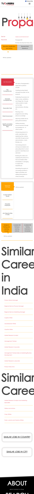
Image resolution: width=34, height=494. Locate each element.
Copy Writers (7, 414)
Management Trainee (10, 341)
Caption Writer (8, 318)
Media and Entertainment (22, 36)
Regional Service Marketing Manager (14, 312)
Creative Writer (8, 329)
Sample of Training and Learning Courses (6, 228)
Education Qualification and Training (9, 47)
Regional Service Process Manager (14, 306)
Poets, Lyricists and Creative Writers (14, 420)
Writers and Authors (9, 408)
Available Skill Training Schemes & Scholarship (27, 228)
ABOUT (11, 489)
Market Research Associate (11, 347)
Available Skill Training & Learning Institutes (17, 228)
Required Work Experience (25, 47)
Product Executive (9, 366)
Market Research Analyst (11, 335)
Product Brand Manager (11, 300)
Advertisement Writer (10, 323)
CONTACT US (17, 489)
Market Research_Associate (12, 361)
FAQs (22, 489)
